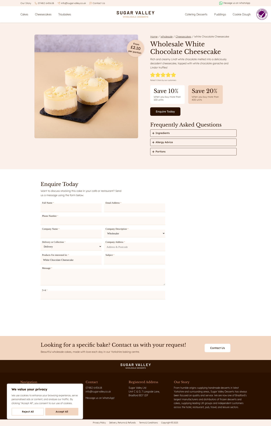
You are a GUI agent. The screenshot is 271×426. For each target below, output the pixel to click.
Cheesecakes (43, 14)
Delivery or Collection (54, 242)
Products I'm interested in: (55, 255)
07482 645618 (46, 3)
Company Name (50, 229)
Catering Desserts (196, 14)
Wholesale (167, 36)
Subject (109, 255)
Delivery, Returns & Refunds (122, 422)
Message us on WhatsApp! (100, 398)
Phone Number (50, 216)
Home (153, 36)
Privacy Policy (99, 422)
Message (47, 268)
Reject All (28, 411)
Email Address (113, 203)
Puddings (220, 14)
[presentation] (67, 310)
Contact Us (99, 3)
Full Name (48, 203)
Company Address (115, 242)
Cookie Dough (242, 14)
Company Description (116, 229)
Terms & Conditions (148, 422)
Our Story (25, 3)
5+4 (45, 290)
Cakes (24, 14)
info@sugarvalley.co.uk (73, 3)
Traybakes (64, 14)
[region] (45, 401)
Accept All (62, 411)
